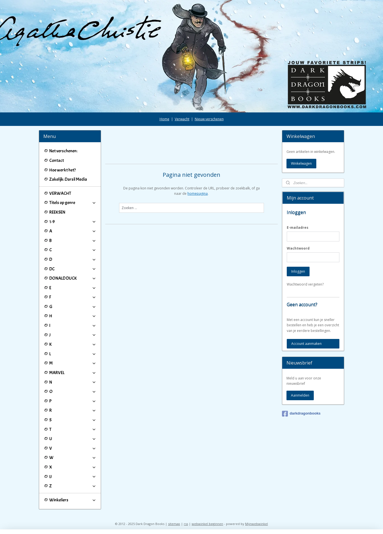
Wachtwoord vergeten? (305, 284)
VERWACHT (60, 193)
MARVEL (72, 372)
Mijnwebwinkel (256, 524)
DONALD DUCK (72, 278)
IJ (72, 476)
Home (164, 119)
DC (72, 269)
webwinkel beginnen (207, 524)
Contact (56, 160)
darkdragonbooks (301, 413)
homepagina (197, 193)
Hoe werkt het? (62, 170)
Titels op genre (72, 202)
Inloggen (298, 271)
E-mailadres (297, 227)
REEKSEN (57, 212)
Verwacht (182, 119)
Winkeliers (72, 500)
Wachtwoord (298, 248)
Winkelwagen (301, 163)
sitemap (174, 524)
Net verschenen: (63, 151)
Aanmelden (300, 395)
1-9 (72, 222)
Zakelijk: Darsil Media (68, 179)
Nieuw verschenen (209, 119)
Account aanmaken (306, 343)
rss (186, 524)
